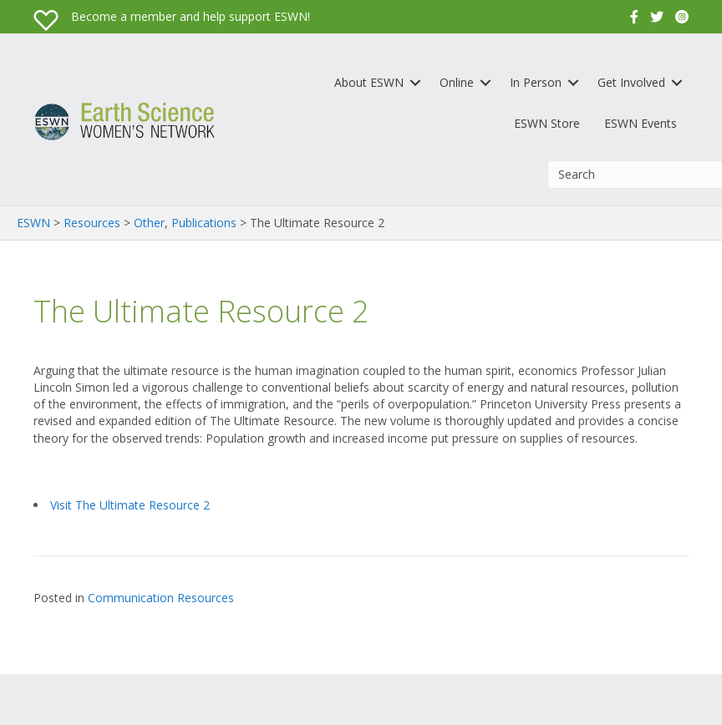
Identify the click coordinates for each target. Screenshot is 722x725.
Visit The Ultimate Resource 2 (130, 505)
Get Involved (631, 82)
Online (457, 82)
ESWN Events (640, 123)
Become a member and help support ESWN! (190, 16)
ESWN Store (547, 123)
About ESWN (369, 82)
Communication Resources (161, 598)
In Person (536, 82)
